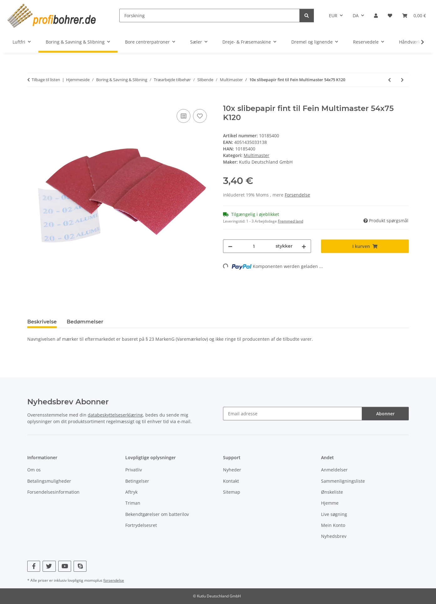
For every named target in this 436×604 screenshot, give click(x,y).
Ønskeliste (332, 492)
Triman (132, 503)
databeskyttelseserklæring (115, 415)
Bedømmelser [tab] (85, 322)
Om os (34, 470)
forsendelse (113, 580)
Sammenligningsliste (343, 481)
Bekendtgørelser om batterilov (157, 514)
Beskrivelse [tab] (42, 322)
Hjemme (330, 503)
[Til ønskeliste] (200, 116)
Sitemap (231, 492)
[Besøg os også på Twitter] (49, 566)
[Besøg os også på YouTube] (64, 566)
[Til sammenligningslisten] (183, 116)
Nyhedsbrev (333, 536)
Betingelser (137, 481)
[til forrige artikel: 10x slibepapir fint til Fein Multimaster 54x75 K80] (389, 80)
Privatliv (133, 470)
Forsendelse (297, 195)
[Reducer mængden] (230, 246)
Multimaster (256, 155)
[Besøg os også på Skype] (80, 566)
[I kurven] (32, 100)
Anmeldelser (334, 470)
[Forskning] (209, 15)
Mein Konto (333, 525)
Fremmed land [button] (290, 221)
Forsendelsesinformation (53, 492)
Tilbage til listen (46, 79)
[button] (376, 15)
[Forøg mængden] (304, 246)
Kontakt (231, 481)
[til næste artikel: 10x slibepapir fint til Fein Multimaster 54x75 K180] (402, 80)
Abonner (385, 414)
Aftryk (131, 492)
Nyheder (232, 470)
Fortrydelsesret (141, 525)
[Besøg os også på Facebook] (33, 566)
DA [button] (356, 15)
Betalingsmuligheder (49, 481)
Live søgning (334, 514)
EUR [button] (333, 15)
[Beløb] (254, 246)
